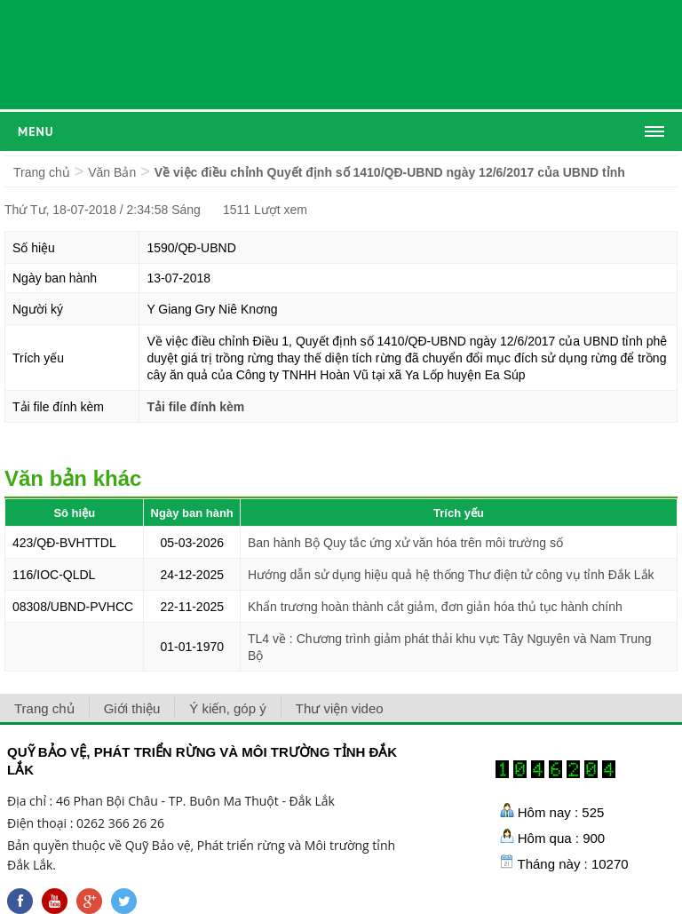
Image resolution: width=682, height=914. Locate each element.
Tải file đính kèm (195, 407)
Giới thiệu (132, 708)
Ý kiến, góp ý (227, 708)
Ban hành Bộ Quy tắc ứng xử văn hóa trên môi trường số (405, 543)
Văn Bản (112, 172)
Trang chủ (41, 172)
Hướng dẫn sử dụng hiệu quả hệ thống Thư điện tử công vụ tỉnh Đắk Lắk (451, 575)
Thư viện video (340, 708)
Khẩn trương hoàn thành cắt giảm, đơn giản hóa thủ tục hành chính (435, 607)
